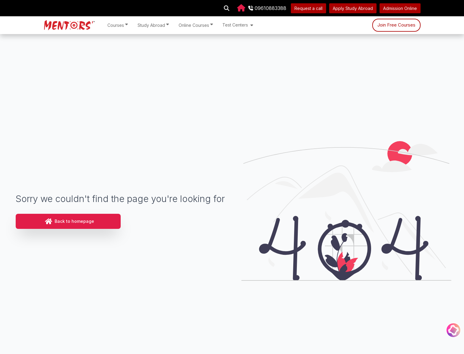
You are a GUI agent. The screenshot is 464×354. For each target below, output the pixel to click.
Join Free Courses (396, 25)
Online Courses (196, 25)
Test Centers (237, 24)
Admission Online (400, 8)
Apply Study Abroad (353, 8)
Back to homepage (69, 221)
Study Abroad (153, 25)
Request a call (308, 8)
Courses (117, 25)
